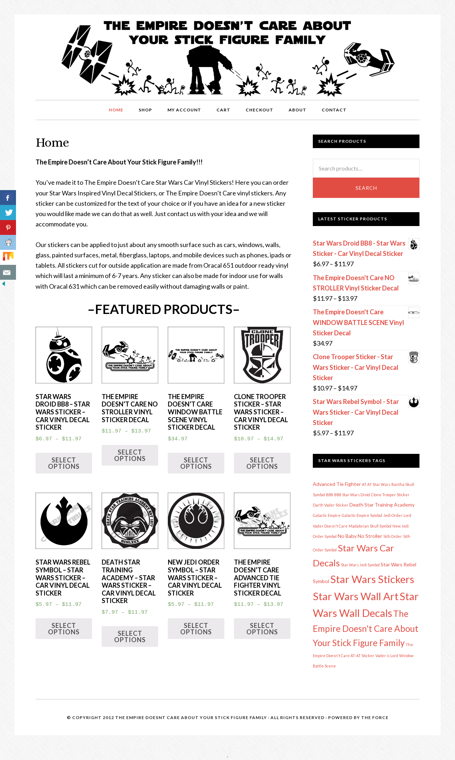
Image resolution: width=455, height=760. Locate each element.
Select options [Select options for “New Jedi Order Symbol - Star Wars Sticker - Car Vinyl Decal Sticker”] (196, 629)
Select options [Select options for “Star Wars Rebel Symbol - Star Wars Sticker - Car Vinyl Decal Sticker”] (64, 629)
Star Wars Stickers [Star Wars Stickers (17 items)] (372, 579)
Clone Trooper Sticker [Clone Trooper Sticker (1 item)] (390, 494)
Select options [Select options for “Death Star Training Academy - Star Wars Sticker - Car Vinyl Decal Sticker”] (130, 636)
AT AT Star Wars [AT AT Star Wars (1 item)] (376, 484)
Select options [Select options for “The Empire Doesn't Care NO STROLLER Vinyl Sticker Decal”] (130, 455)
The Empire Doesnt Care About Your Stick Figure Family (191, 717)
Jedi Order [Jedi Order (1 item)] (392, 515)
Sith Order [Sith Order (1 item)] (392, 536)
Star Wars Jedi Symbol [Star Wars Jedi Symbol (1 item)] (360, 564)
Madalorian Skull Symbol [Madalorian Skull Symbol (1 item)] (370, 526)
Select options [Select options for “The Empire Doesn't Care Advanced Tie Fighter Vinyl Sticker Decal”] (262, 629)
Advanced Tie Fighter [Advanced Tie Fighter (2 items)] (337, 484)
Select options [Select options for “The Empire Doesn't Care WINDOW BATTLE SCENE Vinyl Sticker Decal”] (196, 463)
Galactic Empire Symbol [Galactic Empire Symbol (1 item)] (362, 515)
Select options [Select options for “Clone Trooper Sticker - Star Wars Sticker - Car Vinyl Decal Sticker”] (262, 463)
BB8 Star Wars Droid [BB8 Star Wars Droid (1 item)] (352, 494)
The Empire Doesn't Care (227, 57)
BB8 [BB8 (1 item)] (329, 494)
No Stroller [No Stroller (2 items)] (370, 536)
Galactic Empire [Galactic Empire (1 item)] (327, 515)
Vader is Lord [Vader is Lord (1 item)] (386, 655)
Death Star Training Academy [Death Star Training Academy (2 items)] (381, 505)
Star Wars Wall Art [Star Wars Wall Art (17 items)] (355, 596)
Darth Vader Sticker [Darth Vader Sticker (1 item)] (330, 505)
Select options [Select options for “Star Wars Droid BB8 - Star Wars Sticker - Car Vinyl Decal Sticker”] (64, 463)
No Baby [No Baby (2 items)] (347, 536)
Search (366, 188)
